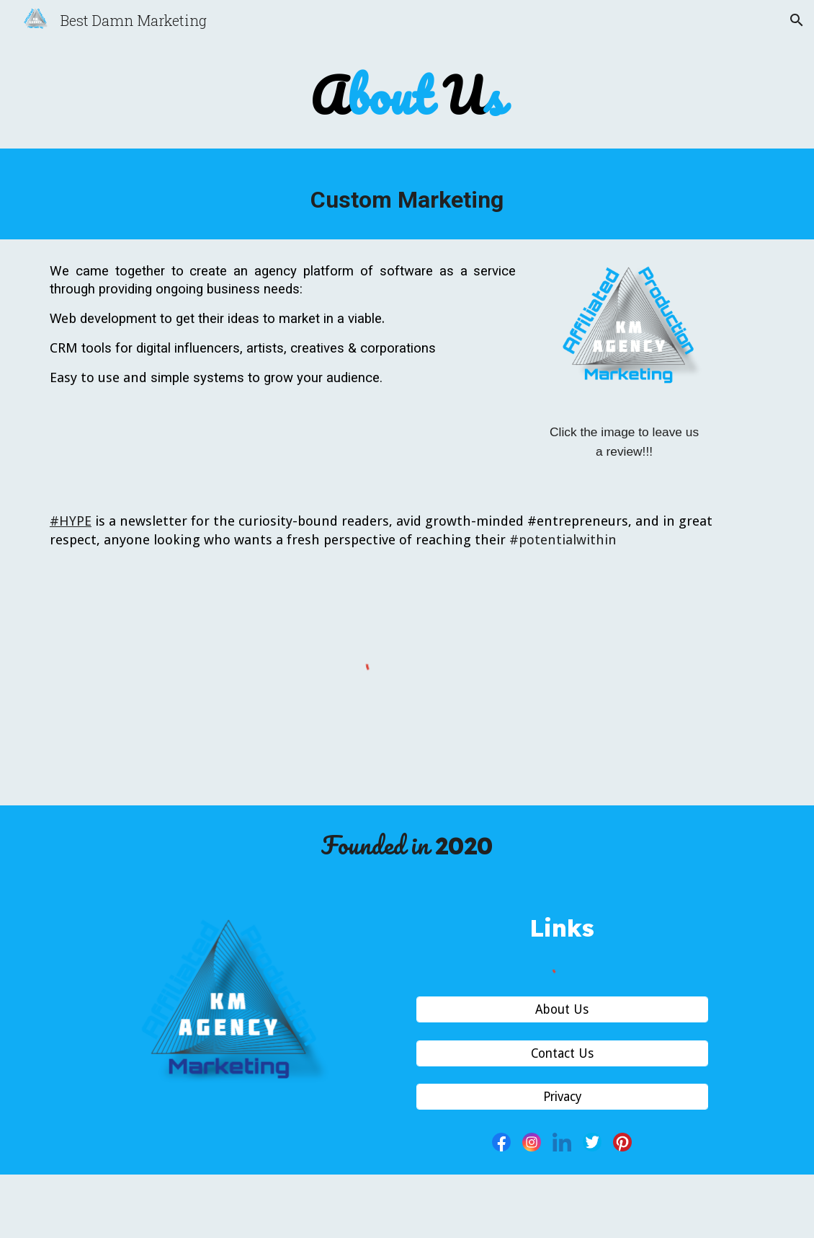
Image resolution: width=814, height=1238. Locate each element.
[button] (796, 20)
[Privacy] (562, 1097)
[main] (406, 96)
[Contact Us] (562, 1053)
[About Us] (562, 1009)
